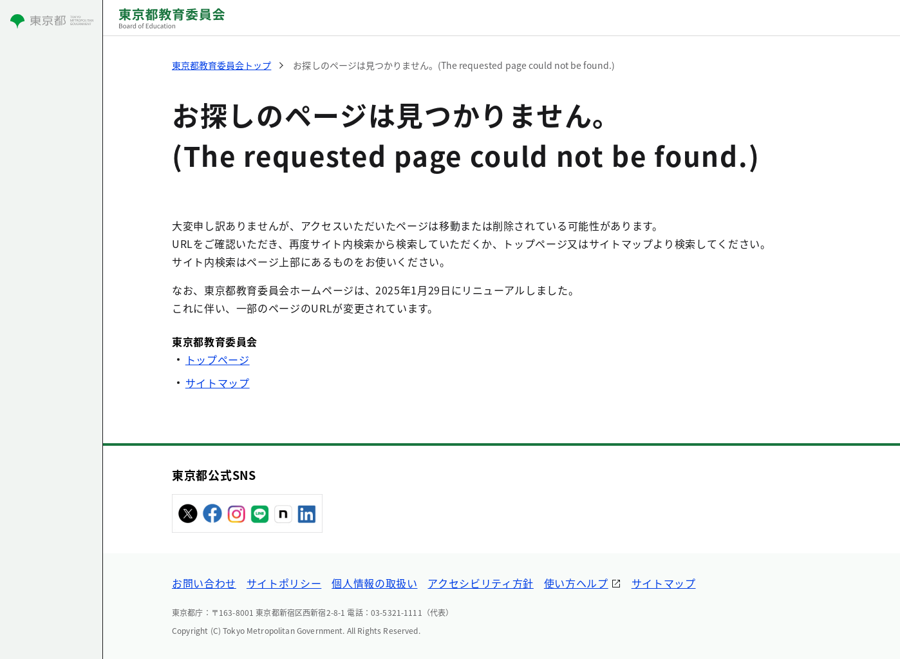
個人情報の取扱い (374, 583)
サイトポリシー (284, 583)
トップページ (217, 359)
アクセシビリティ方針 (480, 583)
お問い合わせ (204, 583)
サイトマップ (217, 382)
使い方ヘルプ (576, 583)
